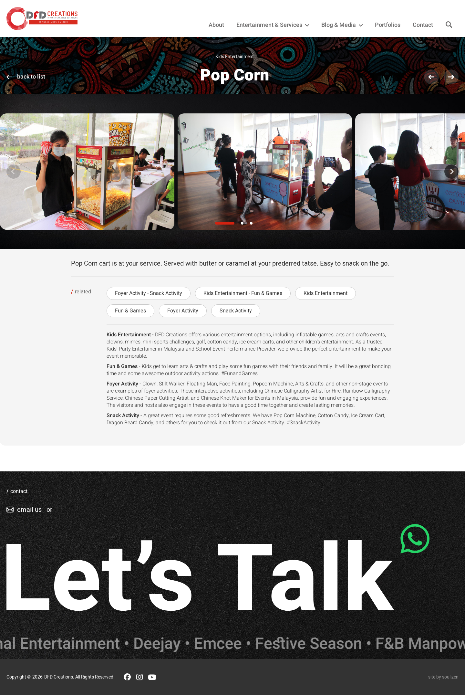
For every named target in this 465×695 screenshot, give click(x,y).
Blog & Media (342, 25)
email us (29, 509)
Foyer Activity (182, 311)
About (216, 25)
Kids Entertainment (325, 293)
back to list (31, 76)
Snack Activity (236, 311)
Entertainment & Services (272, 25)
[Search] (449, 25)
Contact (423, 25)
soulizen (450, 677)
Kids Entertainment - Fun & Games (242, 293)
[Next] (451, 171)
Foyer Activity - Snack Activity (148, 293)
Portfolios (387, 25)
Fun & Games (130, 311)
